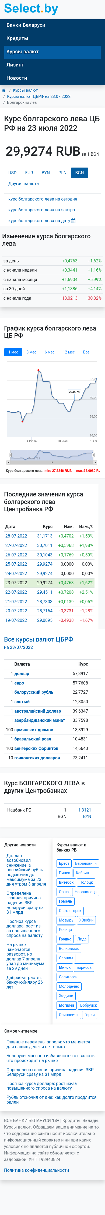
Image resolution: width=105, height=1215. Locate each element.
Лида (81, 939)
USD (12, 172)
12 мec (69, 352)
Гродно (65, 939)
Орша (64, 892)
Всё (86, 352)
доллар (21, 673)
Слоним (66, 958)
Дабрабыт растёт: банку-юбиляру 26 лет (24, 982)
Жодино (66, 996)
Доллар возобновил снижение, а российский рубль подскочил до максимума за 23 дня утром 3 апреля (26, 870)
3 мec (31, 352)
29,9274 (44, 564)
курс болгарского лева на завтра (41, 209)
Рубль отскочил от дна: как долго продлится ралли (51, 1100)
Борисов (84, 967)
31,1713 (44, 536)
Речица (65, 929)
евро (19, 683)
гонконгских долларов (37, 757)
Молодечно (69, 986)
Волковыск (69, 948)
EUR (29, 172)
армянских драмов (33, 729)
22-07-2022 (16, 592)
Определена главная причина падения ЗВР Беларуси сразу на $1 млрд (25, 903)
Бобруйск (88, 1005)
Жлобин (86, 920)
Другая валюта (23, 183)
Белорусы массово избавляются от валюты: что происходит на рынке (51, 1058)
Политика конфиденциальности (36, 1170)
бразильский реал (32, 739)
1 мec (13, 352)
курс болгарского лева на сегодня (42, 199)
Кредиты (17, 38)
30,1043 (44, 555)
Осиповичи (69, 1015)
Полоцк (86, 882)
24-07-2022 (16, 573)
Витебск (66, 882)
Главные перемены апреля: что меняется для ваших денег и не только (48, 1044)
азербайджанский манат (39, 720)
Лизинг (15, 65)
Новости (16, 78)
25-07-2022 (16, 564)
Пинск (64, 873)
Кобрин (82, 873)
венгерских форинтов (36, 748)
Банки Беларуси (25, 25)
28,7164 (44, 610)
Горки (90, 1015)
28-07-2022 (16, 536)
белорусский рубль (33, 692)
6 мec (49, 352)
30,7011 (44, 545)
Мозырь (66, 920)
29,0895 (44, 620)
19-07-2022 (16, 620)
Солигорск (68, 977)
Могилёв (66, 1005)
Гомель (65, 901)
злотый (22, 701)
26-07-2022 (16, 555)
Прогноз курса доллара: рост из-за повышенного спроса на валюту (24, 928)
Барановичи (86, 863)
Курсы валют (22, 51)
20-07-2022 (16, 610)
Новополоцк (86, 892)
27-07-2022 (16, 545)
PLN (62, 172)
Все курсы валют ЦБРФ (38, 643)
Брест (64, 863)
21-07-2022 (16, 601)
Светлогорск (70, 911)
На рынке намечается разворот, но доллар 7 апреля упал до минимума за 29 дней (25, 956)
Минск (65, 967)
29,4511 (44, 592)
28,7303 (44, 601)
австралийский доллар (37, 711)
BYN (46, 172)
